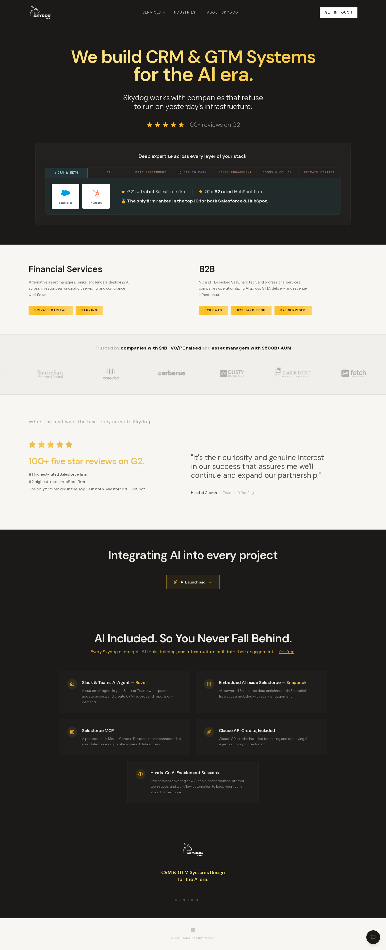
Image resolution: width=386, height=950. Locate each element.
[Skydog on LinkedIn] (193, 930)
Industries (186, 12)
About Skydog (225, 12)
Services (154, 12)
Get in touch (338, 12)
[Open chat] (373, 937)
